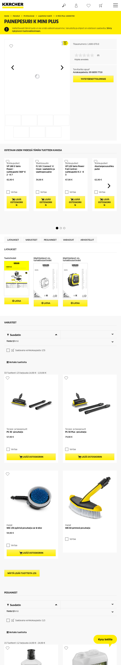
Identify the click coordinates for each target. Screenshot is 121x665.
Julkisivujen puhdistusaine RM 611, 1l (25, 579)
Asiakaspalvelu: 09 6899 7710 (87, 72)
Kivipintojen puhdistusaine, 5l (80, 579)
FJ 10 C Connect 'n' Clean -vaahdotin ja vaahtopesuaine (45, 179)
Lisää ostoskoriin (16, 207)
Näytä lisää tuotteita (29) (22, 496)
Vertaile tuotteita (17, 345)
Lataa (16, 305)
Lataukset (13, 244)
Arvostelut (87, 244)
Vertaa (12, 196)
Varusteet (31, 244)
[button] (12, 67)
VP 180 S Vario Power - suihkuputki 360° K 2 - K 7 (16, 180)
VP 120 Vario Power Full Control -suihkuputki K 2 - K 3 (74, 180)
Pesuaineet (50, 244)
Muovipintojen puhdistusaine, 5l (81, 645)
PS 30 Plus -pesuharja (75, 390)
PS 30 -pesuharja (15, 390)
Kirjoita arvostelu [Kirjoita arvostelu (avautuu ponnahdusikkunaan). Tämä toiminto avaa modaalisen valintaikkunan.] (81, 59)
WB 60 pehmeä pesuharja (77, 456)
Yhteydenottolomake (93, 79)
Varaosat (68, 244)
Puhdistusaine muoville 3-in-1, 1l (23, 645)
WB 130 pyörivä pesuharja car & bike (24, 456)
